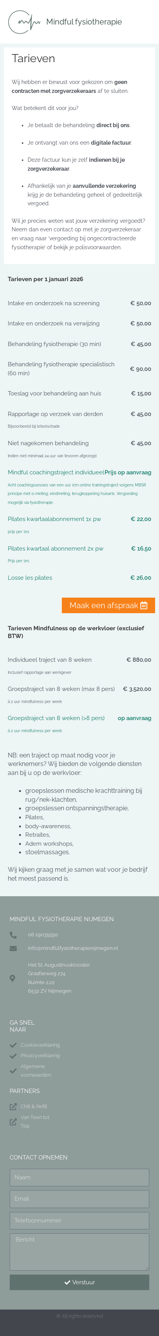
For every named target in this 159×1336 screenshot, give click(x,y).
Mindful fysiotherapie (84, 21)
